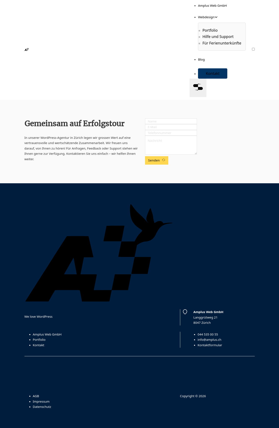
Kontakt (213, 73)
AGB (36, 396)
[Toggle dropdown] (216, 17)
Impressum (41, 401)
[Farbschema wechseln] (253, 49)
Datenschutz (42, 407)
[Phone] (171, 133)
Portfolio (39, 339)
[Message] (171, 145)
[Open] (198, 88)
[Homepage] (26, 50)
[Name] (171, 121)
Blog (201, 59)
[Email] (171, 127)
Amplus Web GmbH (212, 5)
